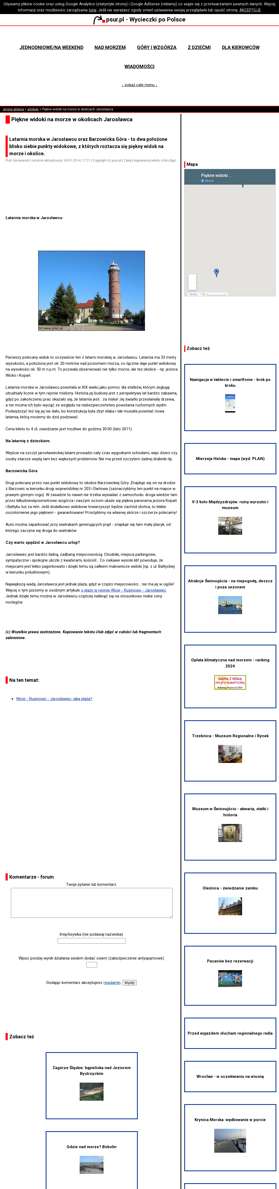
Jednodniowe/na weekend (51, 47)
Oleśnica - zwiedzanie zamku (230, 900)
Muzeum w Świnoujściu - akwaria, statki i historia (230, 824)
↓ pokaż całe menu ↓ (139, 85)
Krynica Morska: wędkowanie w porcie (230, 1135)
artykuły (33, 109)
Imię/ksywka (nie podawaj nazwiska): (91, 934)
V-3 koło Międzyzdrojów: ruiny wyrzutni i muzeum (230, 517)
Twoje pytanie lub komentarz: (91, 884)
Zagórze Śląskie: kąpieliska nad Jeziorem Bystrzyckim (92, 1083)
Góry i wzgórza (157, 47)
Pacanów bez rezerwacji (230, 973)
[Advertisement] (93, 199)
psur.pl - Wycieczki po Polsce (139, 19)
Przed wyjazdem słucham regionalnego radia (230, 1033)
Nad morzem (110, 47)
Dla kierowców (241, 47)
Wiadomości (139, 66)
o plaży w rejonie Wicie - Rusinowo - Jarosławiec (123, 590)
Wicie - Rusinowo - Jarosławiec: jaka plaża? (54, 698)
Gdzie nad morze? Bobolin (92, 1159)
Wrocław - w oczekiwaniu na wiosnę (230, 1076)
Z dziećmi (199, 47)
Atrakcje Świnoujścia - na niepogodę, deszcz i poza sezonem (230, 596)
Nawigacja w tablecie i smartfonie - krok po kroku (230, 395)
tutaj (92, 10)
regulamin (112, 982)
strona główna (13, 109)
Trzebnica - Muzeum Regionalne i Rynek (230, 748)
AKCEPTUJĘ (250, 10)
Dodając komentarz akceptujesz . (83, 982)
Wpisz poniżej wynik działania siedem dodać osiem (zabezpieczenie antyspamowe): (92, 958)
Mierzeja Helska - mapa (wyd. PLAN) (230, 458)
